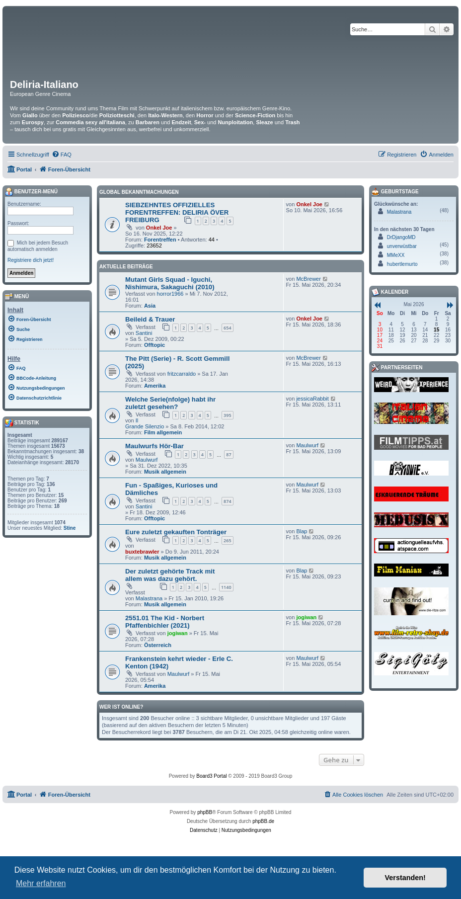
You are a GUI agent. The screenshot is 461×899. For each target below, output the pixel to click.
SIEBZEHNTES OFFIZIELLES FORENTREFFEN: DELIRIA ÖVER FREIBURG (177, 212)
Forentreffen (160, 240)
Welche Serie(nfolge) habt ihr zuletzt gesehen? (170, 403)
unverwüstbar (402, 246)
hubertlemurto (402, 264)
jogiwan (177, 633)
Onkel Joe (159, 228)
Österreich (157, 645)
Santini (144, 333)
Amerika (154, 386)
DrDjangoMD (401, 237)
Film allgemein (163, 432)
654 (227, 328)
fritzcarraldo (181, 374)
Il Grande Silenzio (144, 423)
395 (227, 415)
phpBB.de (263, 821)
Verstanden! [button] (405, 878)
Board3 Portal (211, 776)
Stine (70, 528)
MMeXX (396, 255)
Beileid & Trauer (150, 319)
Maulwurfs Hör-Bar (154, 446)
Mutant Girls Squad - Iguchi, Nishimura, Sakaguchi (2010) (170, 283)
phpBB (204, 812)
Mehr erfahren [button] (41, 883)
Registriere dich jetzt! (30, 260)
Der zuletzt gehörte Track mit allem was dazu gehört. (170, 575)
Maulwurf (147, 460)
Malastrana (149, 598)
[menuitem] (62, 155)
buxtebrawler (142, 552)
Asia (149, 306)
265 (227, 540)
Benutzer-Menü (31, 192)
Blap (301, 531)
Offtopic (154, 345)
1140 (226, 587)
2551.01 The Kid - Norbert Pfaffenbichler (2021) (164, 621)
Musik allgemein (165, 472)
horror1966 (170, 294)
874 (227, 501)
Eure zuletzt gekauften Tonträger (176, 532)
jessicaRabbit (312, 399)
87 (228, 454)
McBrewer (308, 279)
